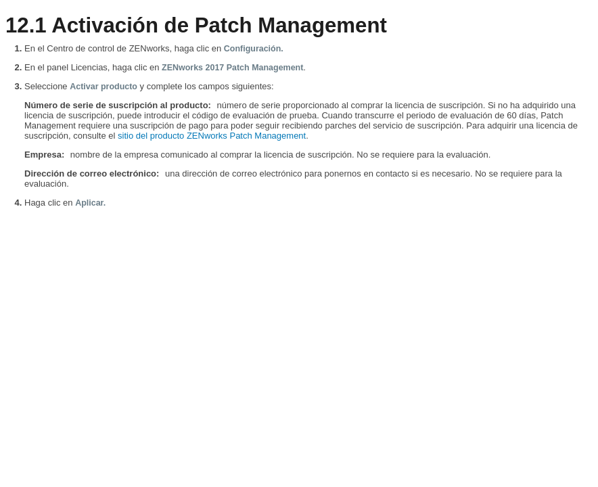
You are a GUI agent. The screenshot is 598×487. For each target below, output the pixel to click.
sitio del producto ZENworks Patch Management (212, 136)
